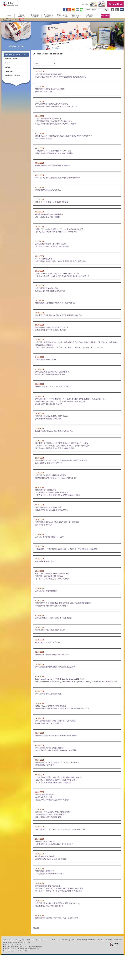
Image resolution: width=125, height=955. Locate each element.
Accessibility (118, 940)
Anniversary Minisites (12, 75)
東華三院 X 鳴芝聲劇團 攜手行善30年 (49, 537)
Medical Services (21, 15)
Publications (9, 71)
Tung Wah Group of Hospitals (10, 4)
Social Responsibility (8, 19)
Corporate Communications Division (31, 946)
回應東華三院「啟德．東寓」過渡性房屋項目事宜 (54, 431)
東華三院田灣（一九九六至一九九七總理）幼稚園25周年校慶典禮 (60, 829)
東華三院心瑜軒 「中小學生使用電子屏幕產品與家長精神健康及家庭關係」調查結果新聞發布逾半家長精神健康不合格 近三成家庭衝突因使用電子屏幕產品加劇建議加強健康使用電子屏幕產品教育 (70, 401)
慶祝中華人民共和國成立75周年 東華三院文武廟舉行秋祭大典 (58, 315)
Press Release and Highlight (15, 54)
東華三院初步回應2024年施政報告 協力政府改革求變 (55, 303)
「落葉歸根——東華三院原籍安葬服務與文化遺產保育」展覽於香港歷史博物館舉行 (67, 549)
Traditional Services (89, 15)
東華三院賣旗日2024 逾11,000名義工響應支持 (52, 387)
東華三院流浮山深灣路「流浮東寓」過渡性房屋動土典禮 (56, 918)
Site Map (61, 940)
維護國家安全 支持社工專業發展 (47, 642)
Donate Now (115, 4)
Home (54, 940)
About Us (7, 16)
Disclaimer (79, 940)
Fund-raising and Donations (62, 15)
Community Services (48, 15)
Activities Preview (11, 59)
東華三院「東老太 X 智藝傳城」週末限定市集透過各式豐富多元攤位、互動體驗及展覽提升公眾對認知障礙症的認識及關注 (52, 814)
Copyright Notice (89, 940)
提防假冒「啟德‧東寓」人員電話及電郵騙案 (51, 202)
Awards (7, 63)
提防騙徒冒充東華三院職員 (45, 360)
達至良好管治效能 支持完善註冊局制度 (50, 630)
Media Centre (21, 19)
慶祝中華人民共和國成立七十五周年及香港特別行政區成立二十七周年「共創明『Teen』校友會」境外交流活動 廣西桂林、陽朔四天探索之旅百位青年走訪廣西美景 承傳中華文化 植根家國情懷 (62, 445)
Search (106, 9)
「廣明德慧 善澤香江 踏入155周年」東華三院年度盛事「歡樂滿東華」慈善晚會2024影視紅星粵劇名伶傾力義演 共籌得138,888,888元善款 (55, 121)
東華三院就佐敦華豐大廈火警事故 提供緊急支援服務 (55, 667)
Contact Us (108, 940)
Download (100, 940)
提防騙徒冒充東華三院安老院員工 (48, 190)
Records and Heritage (75, 15)
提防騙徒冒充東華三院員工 (45, 561)
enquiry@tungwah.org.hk (30, 948)
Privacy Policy (69, 940)
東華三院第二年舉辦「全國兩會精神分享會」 (52, 655)
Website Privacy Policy (21, 951)
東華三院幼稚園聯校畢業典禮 (46, 591)
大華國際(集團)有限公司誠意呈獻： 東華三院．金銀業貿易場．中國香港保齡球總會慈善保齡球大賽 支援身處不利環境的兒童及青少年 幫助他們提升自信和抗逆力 (59, 888)
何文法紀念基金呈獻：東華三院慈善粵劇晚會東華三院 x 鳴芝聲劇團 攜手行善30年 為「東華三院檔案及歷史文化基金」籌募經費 (52, 576)
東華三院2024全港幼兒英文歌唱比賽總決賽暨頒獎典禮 (56, 735)
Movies (7, 67)
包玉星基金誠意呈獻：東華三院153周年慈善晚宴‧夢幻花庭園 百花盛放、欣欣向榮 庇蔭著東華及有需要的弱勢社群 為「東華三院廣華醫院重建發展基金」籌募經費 (58, 779)
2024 (36, 64)
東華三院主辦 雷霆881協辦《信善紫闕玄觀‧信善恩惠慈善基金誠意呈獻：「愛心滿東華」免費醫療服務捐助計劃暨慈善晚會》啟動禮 (57, 492)
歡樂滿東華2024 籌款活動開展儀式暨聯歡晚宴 (52, 165)
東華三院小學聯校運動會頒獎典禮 (48, 694)
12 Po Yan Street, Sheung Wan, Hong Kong (16, 942)
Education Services (35, 15)
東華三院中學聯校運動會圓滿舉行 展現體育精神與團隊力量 (57, 178)
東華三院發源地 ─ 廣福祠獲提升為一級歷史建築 (53, 618)
